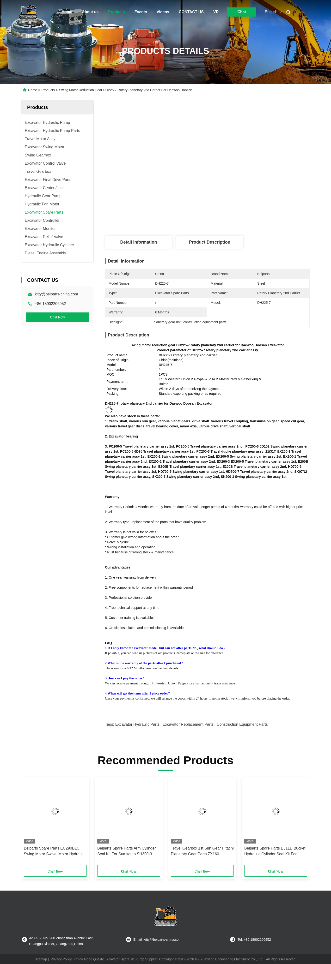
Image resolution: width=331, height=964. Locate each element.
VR (216, 12)
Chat (241, 12)
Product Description (209, 242)
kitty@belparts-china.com (56, 294)
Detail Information (138, 242)
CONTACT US (191, 12)
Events (141, 12)
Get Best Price (233, 220)
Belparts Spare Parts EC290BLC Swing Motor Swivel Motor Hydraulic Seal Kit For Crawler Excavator (54, 851)
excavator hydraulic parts (137, 724)
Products (116, 12)
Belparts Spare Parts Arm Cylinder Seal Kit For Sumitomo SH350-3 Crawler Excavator (126, 851)
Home (67, 12)
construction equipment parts (242, 724)
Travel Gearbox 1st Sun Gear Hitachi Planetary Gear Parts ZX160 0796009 (202, 851)
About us (90, 12)
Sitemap (41, 959)
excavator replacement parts (188, 724)
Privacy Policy (61, 959)
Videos (163, 12)
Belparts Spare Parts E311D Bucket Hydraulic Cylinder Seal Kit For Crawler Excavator (274, 851)
